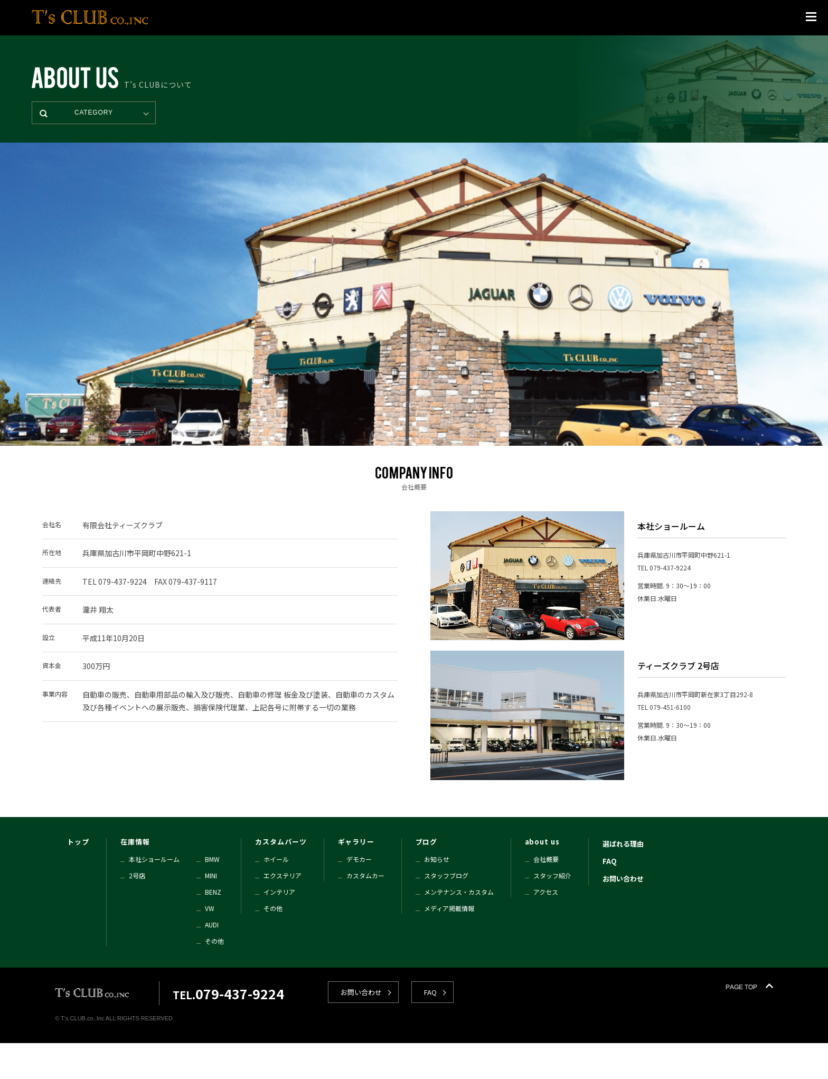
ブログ (427, 842)
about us (542, 842)
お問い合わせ (623, 879)
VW (209, 908)
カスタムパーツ (280, 842)
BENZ (213, 891)
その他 (214, 940)
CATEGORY (93, 112)
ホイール (276, 859)
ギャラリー (356, 842)
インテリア (279, 891)
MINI (211, 875)
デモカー (359, 859)
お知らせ (436, 859)
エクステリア (283, 875)
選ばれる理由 (623, 844)
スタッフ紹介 (552, 875)
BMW (212, 859)
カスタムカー (365, 875)
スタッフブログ (446, 875)
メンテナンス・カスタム (459, 891)
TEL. (228, 994)
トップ (78, 842)
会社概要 (546, 859)
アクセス (545, 891)
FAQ (610, 861)
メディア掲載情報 (449, 908)
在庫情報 (135, 842)
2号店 (137, 875)
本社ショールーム (154, 859)
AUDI (212, 924)
